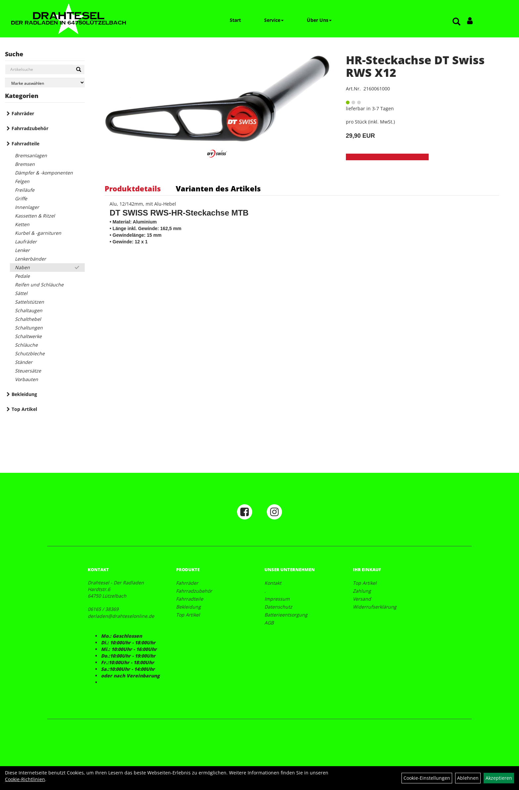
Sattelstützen (29, 302)
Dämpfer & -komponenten (44, 173)
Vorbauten (26, 379)
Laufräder (26, 241)
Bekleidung (24, 394)
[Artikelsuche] (456, 22)
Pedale (22, 276)
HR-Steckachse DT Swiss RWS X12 (415, 66)
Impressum (277, 599)
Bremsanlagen (31, 155)
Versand (362, 599)
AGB (269, 622)
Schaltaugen (28, 310)
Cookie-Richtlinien (25, 779)
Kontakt (272, 583)
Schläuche (26, 345)
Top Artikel (24, 409)
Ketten (22, 224)
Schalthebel (28, 319)
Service (274, 20)
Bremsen (25, 164)
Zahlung (362, 591)
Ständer (23, 362)
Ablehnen (468, 778)
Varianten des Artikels (218, 188)
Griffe (21, 198)
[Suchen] (78, 69)
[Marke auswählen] (45, 82)
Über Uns (319, 20)
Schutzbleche (30, 353)
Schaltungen (29, 327)
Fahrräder (23, 113)
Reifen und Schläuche (39, 284)
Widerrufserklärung (375, 607)
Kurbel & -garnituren (38, 233)
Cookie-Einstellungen (426, 778)
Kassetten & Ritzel (35, 216)
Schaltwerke (28, 336)
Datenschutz (278, 607)
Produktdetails (133, 188)
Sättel (21, 293)
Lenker (22, 250)
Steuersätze (28, 371)
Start (235, 20)
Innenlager (27, 207)
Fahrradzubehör (30, 128)
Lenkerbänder (30, 259)
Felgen (22, 181)
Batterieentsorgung (285, 615)
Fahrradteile (25, 143)
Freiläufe (24, 190)
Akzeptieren (499, 778)
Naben (22, 267)
